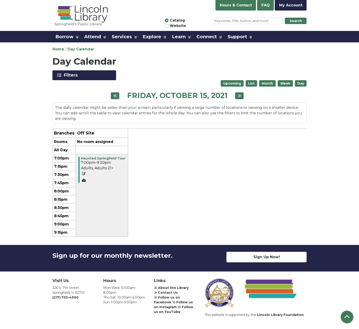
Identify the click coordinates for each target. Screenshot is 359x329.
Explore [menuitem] (152, 36)
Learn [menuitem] (179, 36)
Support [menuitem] (237, 36)
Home (58, 49)
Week (285, 83)
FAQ (265, 5)
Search (296, 21)
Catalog (177, 20)
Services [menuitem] (122, 36)
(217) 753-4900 (65, 297)
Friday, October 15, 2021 (177, 95)
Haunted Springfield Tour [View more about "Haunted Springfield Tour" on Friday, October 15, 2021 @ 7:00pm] (103, 158)
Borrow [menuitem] (64, 36)
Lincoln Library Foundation (280, 315)
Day (300, 83)
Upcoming (232, 83)
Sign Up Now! (266, 257)
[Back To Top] (347, 317)
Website (178, 26)
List (251, 83)
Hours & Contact (236, 5)
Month (267, 83)
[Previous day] (115, 95)
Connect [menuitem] (206, 36)
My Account (290, 5)
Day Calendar (81, 49)
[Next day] (239, 95)
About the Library (171, 288)
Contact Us (166, 293)
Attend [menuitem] (92, 36)
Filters (71, 75)
